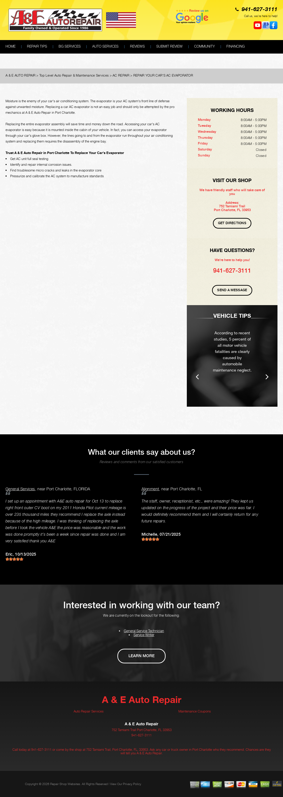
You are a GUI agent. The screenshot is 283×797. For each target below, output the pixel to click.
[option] (232, 356)
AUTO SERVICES (105, 46)
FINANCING (235, 46)
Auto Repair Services (88, 711)
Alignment (150, 489)
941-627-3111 (259, 9)
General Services (20, 489)
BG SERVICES (70, 46)
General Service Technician (144, 631)
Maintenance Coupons (194, 711)
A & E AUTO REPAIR (20, 75)
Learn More (141, 655)
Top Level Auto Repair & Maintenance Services (74, 75)
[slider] (14, 559)
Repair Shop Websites (65, 784)
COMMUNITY (204, 46)
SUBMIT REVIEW (169, 46)
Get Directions (232, 223)
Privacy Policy (132, 784)
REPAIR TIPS (37, 46)
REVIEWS (137, 46)
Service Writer (144, 635)
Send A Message (232, 290)
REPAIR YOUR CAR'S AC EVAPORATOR (163, 75)
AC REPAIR (121, 75)
